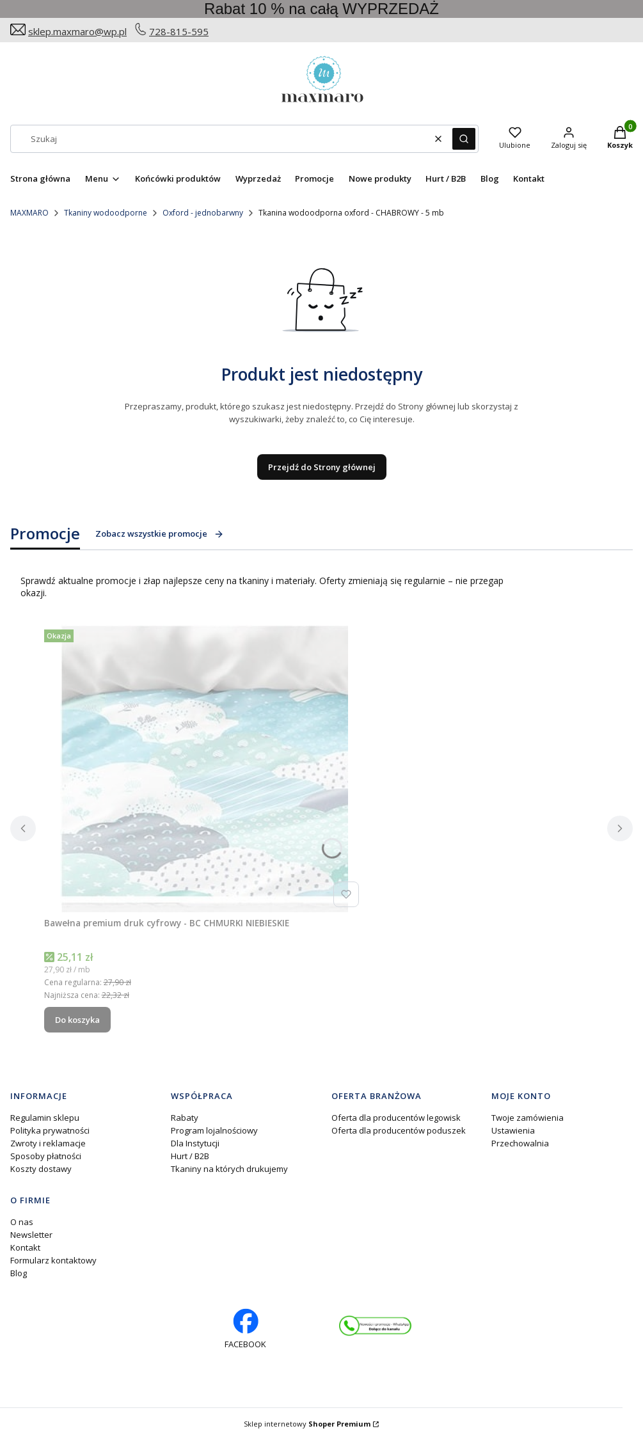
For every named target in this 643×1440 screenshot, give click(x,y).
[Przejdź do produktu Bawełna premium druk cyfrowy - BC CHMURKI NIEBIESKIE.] (204, 768)
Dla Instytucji (195, 1143)
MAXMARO (29, 212)
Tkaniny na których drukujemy (229, 1169)
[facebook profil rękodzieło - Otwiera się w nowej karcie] (245, 1329)
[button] (463, 139)
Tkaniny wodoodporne (105, 212)
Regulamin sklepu (44, 1117)
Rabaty (184, 1117)
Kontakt (25, 1247)
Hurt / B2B (190, 1156)
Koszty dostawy (41, 1169)
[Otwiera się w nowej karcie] (375, 1326)
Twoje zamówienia (527, 1117)
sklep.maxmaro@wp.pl (77, 31)
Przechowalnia (520, 1143)
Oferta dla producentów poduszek (398, 1130)
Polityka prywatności (50, 1130)
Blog (18, 1273)
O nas (21, 1222)
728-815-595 (179, 31)
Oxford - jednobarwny (203, 212)
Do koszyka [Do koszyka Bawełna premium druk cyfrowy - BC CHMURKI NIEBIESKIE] (77, 1019)
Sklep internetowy (307, 1423)
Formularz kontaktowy (53, 1260)
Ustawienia (513, 1130)
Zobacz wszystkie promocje (159, 533)
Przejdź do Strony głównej (322, 467)
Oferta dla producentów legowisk (396, 1117)
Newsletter (31, 1234)
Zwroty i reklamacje (48, 1143)
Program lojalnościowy (214, 1130)
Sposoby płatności (45, 1156)
